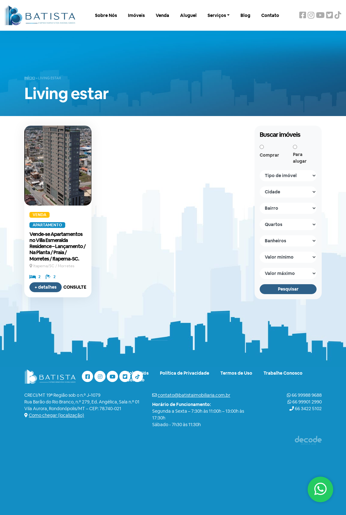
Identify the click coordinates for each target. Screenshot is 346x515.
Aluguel (188, 15)
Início (29, 78)
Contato (270, 15)
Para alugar (300, 158)
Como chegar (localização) (56, 415)
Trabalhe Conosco (283, 373)
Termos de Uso (236, 373)
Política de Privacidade (184, 373)
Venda (162, 15)
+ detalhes (46, 287)
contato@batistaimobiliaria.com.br (194, 395)
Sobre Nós (106, 15)
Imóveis (136, 15)
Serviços (217, 15)
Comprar (269, 155)
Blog (245, 15)
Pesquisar (288, 289)
